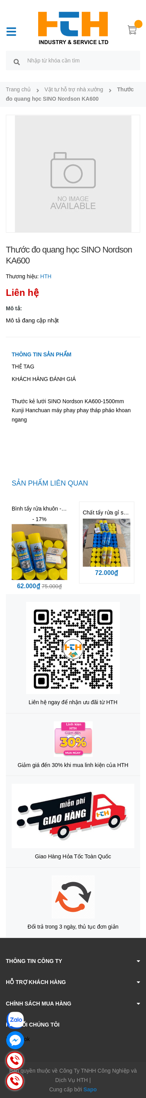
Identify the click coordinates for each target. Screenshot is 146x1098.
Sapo (90, 1089)
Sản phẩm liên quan (50, 483)
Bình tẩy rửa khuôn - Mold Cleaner (53, 508)
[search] (17, 61)
